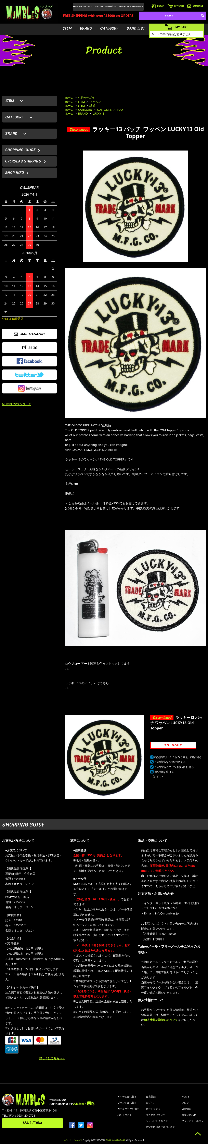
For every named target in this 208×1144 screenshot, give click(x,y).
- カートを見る (152, 1108)
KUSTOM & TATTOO (109, 110)
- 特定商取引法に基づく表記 (159, 1127)
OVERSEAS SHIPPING (131, 6)
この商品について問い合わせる (174, 767)
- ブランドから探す (126, 1102)
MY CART (176, 5)
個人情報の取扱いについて (161, 1020)
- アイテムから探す (126, 1096)
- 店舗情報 (185, 1108)
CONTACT (195, 5)
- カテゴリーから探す (127, 1108)
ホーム (69, 98)
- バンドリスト (124, 1115)
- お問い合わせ (188, 1115)
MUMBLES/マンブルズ (16, 404)
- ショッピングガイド (156, 1121)
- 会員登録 (150, 1096)
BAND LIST (136, 28)
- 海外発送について (154, 1115)
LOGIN (158, 5)
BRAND (86, 28)
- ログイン (150, 1102)
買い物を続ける (164, 772)
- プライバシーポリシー (193, 1121)
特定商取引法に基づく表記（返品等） (178, 757)
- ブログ (184, 1102)
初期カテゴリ (85, 98)
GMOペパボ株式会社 (115, 1140)
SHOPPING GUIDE (105, 6)
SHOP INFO (14, 172)
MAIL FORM (32, 1123)
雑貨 (92, 105)
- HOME (184, 1096)
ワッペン (95, 102)
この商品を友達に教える (170, 762)
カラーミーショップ (73, 1140)
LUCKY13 (98, 113)
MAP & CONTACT (82, 6)
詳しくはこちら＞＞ (52, 1058)
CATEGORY (109, 28)
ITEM (67, 28)
